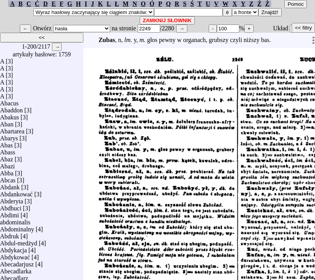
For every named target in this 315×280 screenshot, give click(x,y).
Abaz (6, 157)
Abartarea (12, 129)
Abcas (8, 178)
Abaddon (11, 108)
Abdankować (16, 192)
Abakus (9, 115)
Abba (7, 171)
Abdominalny (17, 227)
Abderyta (11, 199)
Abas (6, 143)
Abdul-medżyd (18, 241)
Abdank (10, 185)
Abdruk (9, 234)
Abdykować (15, 255)
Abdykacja (13, 248)
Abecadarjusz (17, 262)
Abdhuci (10, 206)
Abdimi (9, 213)
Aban (7, 122)
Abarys (9, 136)
